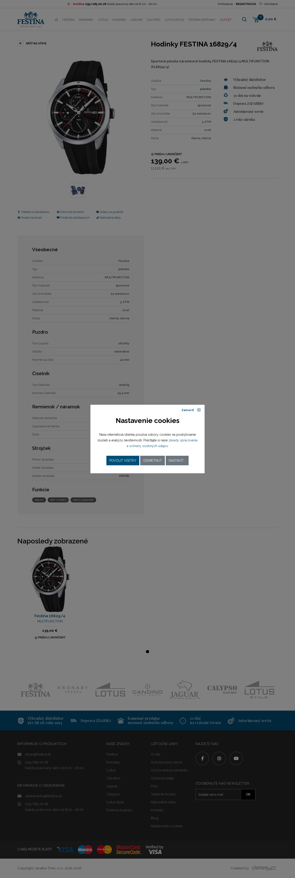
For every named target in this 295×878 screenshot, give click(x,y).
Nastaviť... (177, 460)
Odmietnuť (152, 460)
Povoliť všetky (122, 460)
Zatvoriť (191, 410)
